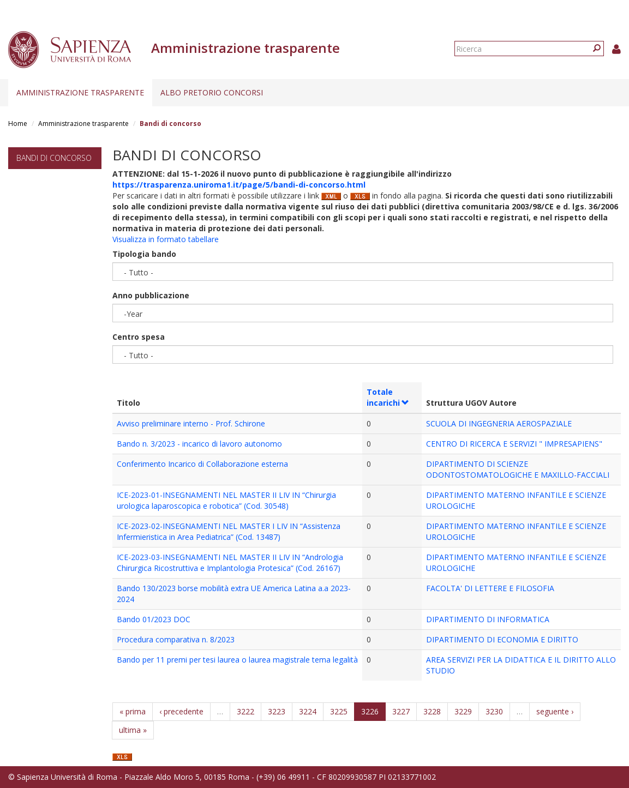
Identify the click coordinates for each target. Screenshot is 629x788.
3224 (307, 711)
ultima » (133, 730)
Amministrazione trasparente (80, 92)
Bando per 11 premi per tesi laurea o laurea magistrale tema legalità (237, 659)
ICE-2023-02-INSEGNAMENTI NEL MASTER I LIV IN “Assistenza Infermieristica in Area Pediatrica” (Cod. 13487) (228, 531)
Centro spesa (138, 337)
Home (17, 123)
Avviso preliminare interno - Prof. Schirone (191, 423)
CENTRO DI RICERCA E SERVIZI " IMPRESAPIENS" (514, 443)
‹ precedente (181, 711)
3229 (463, 711)
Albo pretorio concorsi (211, 92)
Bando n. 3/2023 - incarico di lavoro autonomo (199, 443)
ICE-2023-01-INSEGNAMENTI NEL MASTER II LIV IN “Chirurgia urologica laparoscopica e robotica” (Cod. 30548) (226, 500)
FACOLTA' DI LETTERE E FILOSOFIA (490, 588)
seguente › (554, 711)
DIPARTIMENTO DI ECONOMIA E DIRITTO (502, 639)
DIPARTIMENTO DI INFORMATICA (487, 619)
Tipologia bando (144, 254)
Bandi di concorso (54, 158)
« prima (132, 711)
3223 (276, 711)
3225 (339, 711)
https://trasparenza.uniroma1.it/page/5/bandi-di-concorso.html (239, 184)
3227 (401, 711)
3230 (494, 711)
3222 (245, 711)
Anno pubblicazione (150, 295)
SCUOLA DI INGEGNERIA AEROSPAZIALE (499, 423)
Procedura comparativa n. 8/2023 (176, 639)
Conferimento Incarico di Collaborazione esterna (202, 464)
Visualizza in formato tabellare (165, 239)
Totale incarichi (388, 397)
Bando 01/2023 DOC (153, 619)
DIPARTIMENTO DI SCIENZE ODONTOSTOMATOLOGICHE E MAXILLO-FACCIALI (517, 469)
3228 (432, 711)
